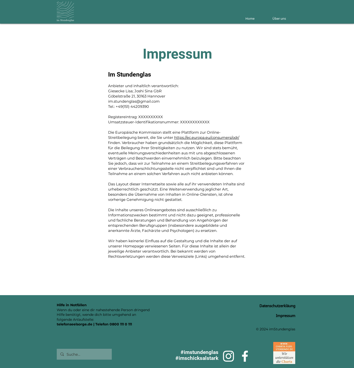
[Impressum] (277, 315)
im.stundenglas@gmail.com (134, 101)
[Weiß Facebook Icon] (245, 356)
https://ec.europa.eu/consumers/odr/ (206, 137)
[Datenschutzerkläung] (273, 306)
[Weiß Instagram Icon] (228, 356)
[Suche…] (84, 354)
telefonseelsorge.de (74, 324)
